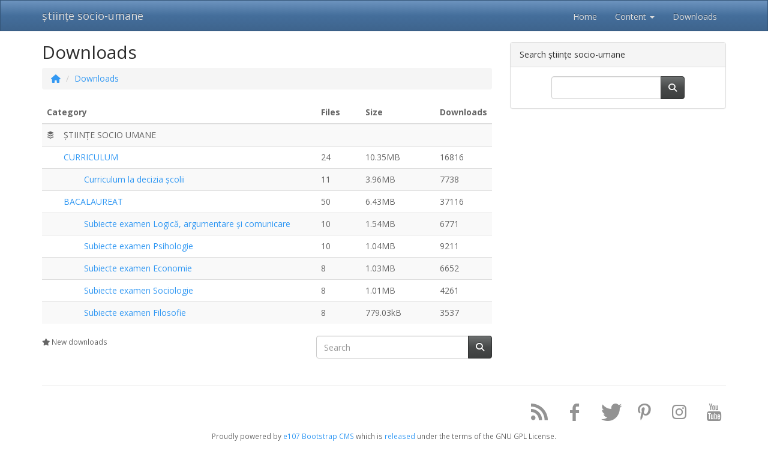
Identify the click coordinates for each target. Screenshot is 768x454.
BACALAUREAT (93, 201)
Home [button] (585, 16)
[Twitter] (605, 414)
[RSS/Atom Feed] (535, 414)
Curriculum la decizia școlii (134, 179)
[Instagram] (675, 414)
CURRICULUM (91, 157)
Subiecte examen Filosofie (135, 312)
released (400, 436)
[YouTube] (710, 414)
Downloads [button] (695, 16)
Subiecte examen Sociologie (138, 290)
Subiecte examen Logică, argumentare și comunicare (187, 223)
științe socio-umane (92, 15)
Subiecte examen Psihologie (138, 246)
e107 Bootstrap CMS (318, 436)
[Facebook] (570, 414)
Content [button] (635, 16)
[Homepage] (56, 78)
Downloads (96, 78)
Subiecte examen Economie (138, 268)
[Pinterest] (639, 414)
